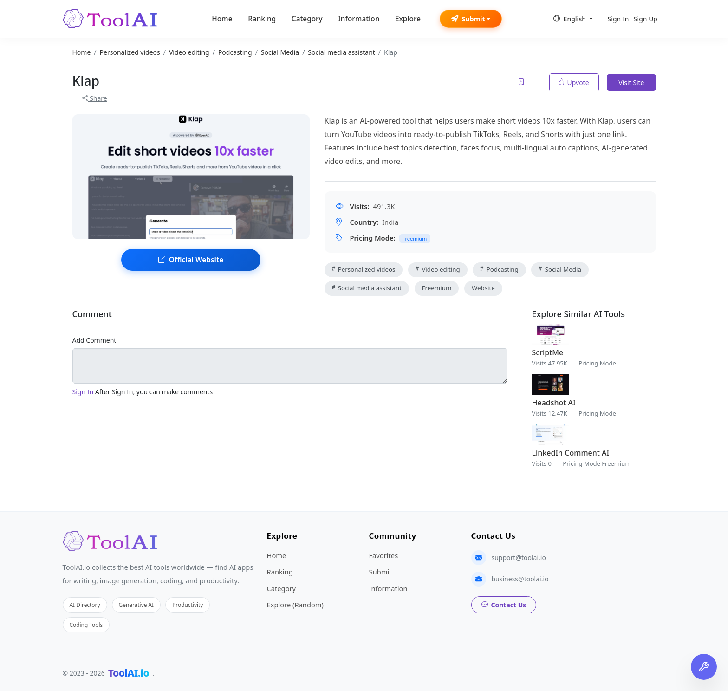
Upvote (574, 82)
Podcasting (499, 269)
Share (94, 98)
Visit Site (631, 82)
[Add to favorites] (522, 82)
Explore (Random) (295, 604)
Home (222, 19)
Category (307, 19)
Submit (468, 18)
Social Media (560, 269)
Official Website (190, 260)
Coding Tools (86, 624)
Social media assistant (367, 288)
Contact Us (503, 604)
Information (358, 19)
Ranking (262, 19)
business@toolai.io (520, 578)
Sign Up (645, 18)
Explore (408, 19)
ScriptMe (548, 352)
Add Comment (94, 340)
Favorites (383, 555)
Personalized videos (364, 269)
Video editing (438, 269)
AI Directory (85, 604)
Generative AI (136, 604)
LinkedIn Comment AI (571, 453)
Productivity (187, 604)
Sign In (618, 18)
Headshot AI (554, 403)
